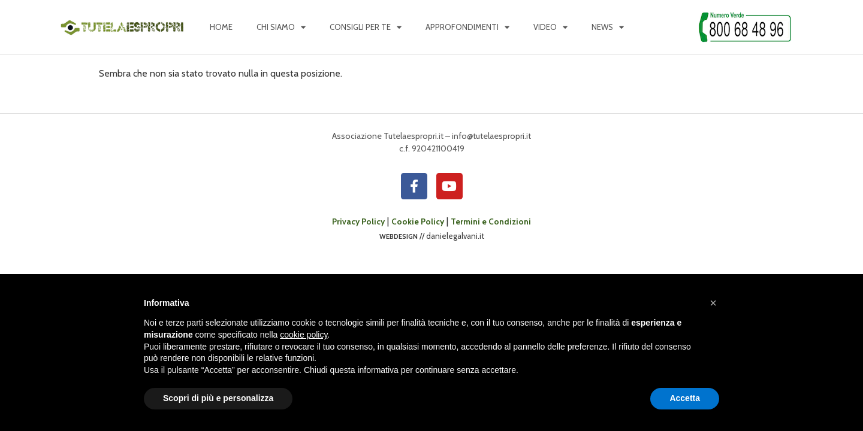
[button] (713, 302)
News (608, 27)
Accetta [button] (684, 398)
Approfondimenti (467, 27)
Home (221, 27)
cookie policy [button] (303, 334)
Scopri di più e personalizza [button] (218, 398)
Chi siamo (281, 27)
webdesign (398, 235)
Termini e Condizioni (491, 221)
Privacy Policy (358, 221)
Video (550, 27)
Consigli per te (366, 27)
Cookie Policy (417, 221)
